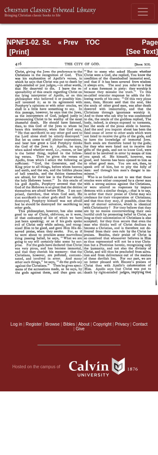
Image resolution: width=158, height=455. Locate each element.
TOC (92, 42)
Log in (16, 324)
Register (34, 324)
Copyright (102, 324)
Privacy (122, 324)
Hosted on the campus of (79, 367)
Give (80, 329)
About (84, 324)
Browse (53, 324)
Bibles (69, 324)
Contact (140, 324)
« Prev (68, 42)
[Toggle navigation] (143, 11)
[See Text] (142, 51)
